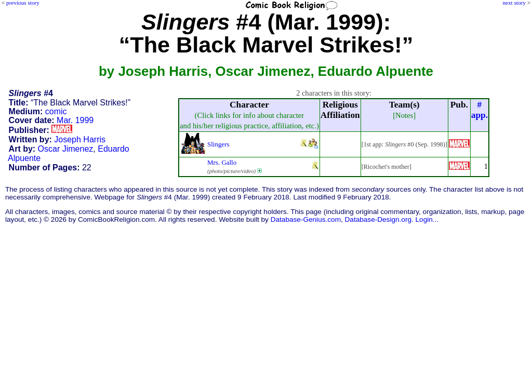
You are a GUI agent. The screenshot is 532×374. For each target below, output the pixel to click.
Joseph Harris (79, 139)
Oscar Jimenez (66, 148)
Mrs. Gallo (221, 162)
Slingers (218, 144)
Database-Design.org (378, 219)
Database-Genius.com (306, 219)
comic (56, 111)
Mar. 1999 (75, 120)
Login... (427, 219)
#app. (479, 110)
